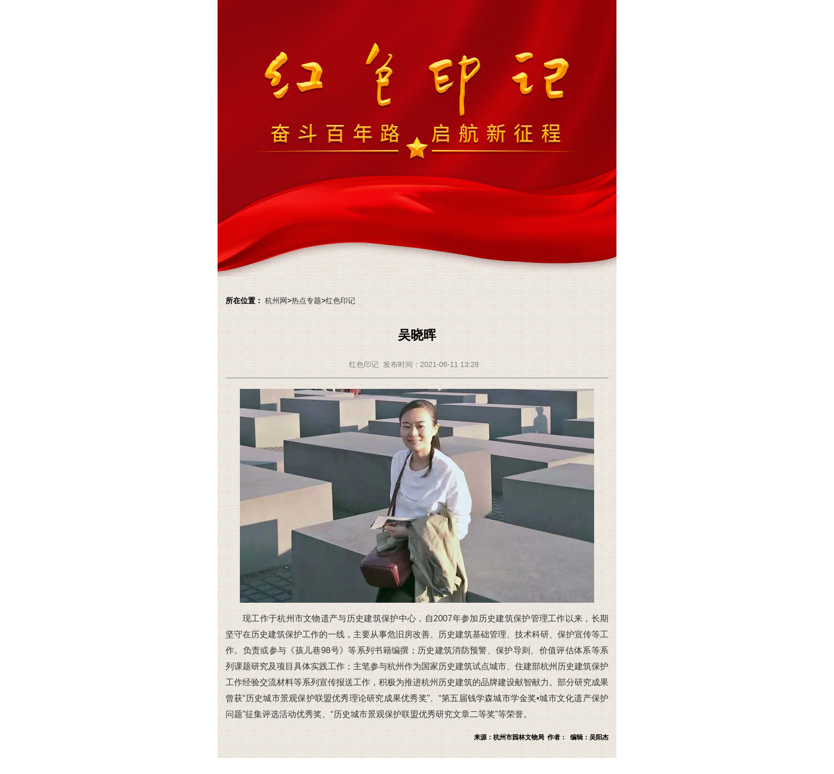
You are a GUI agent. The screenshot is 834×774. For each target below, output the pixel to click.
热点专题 (306, 300)
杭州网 (276, 300)
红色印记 (340, 300)
